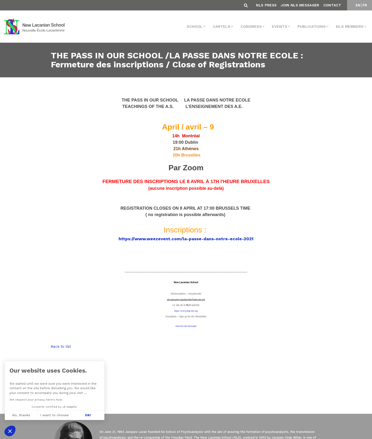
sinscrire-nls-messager (185, 326)
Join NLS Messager (300, 5)
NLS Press (266, 5)
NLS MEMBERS (349, 26)
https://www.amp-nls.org (186, 311)
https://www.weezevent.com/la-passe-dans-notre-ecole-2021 (186, 238)
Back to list (61, 346)
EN (358, 5)
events (279, 26)
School (195, 26)
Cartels (221, 26)
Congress (251, 26)
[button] (10, 431)
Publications (312, 26)
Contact (332, 5)
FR (365, 5)
